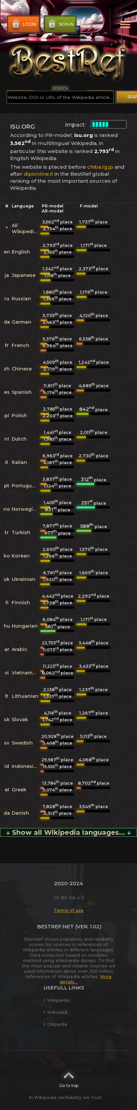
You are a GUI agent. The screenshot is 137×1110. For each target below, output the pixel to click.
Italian (19, 462)
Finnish (21, 603)
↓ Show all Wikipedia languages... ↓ (68, 832)
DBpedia (55, 1024)
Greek (19, 790)
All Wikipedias (25, 228)
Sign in (60, 24)
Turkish (21, 532)
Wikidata (55, 1012)
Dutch (19, 439)
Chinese (22, 369)
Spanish (22, 392)
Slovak (20, 720)
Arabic (19, 649)
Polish (19, 416)
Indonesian (26, 766)
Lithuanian (25, 696)
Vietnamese (26, 673)
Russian (21, 299)
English (21, 252)
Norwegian (25, 509)
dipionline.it (38, 174)
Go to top (69, 1077)
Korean (21, 556)
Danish (20, 813)
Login (23, 24)
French (20, 345)
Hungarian (25, 626)
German (21, 322)
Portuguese (26, 486)
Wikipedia (56, 1000)
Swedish (22, 743)
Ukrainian (23, 579)
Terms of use (69, 910)
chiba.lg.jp (100, 167)
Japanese (23, 275)
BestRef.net (55, 926)
